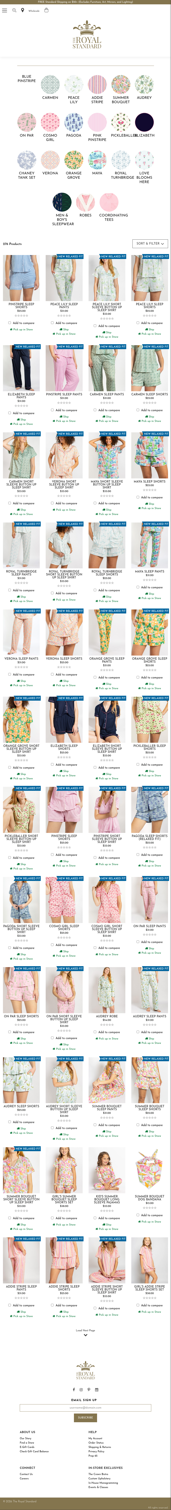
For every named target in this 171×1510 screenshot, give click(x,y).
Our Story (25, 1438)
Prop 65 (93, 1456)
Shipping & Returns (100, 1447)
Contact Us (26, 1474)
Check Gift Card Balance (34, 1451)
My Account (95, 1438)
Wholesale (34, 11)
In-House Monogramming (103, 1483)
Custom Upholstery (100, 1478)
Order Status (96, 1443)
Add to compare (23, 323)
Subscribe (85, 1417)
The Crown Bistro (98, 1474)
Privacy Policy (96, 1451)
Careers (24, 1478)
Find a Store (27, 1443)
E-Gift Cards (27, 1447)
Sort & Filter (150, 244)
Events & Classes (98, 1487)
